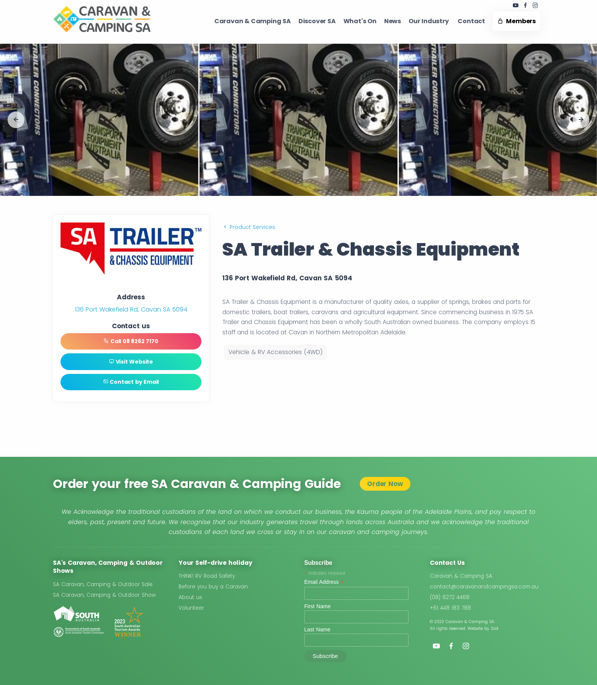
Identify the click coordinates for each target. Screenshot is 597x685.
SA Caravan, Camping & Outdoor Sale (103, 584)
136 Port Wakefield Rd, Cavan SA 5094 (131, 309)
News (392, 21)
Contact (471, 21)
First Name (317, 606)
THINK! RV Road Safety (207, 576)
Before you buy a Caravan (213, 586)
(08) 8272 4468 (449, 597)
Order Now (385, 483)
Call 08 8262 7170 (131, 341)
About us (190, 597)
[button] (16, 119)
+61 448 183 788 (450, 608)
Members (516, 21)
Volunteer (191, 608)
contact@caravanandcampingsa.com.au (484, 586)
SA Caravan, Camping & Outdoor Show (104, 595)
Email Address (324, 582)
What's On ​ (360, 21)
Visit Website (131, 362)
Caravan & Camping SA (461, 576)
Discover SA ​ (317, 21)
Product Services (248, 227)
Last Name (317, 630)
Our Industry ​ (429, 21)
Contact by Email (131, 383)
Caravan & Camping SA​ (252, 21)
